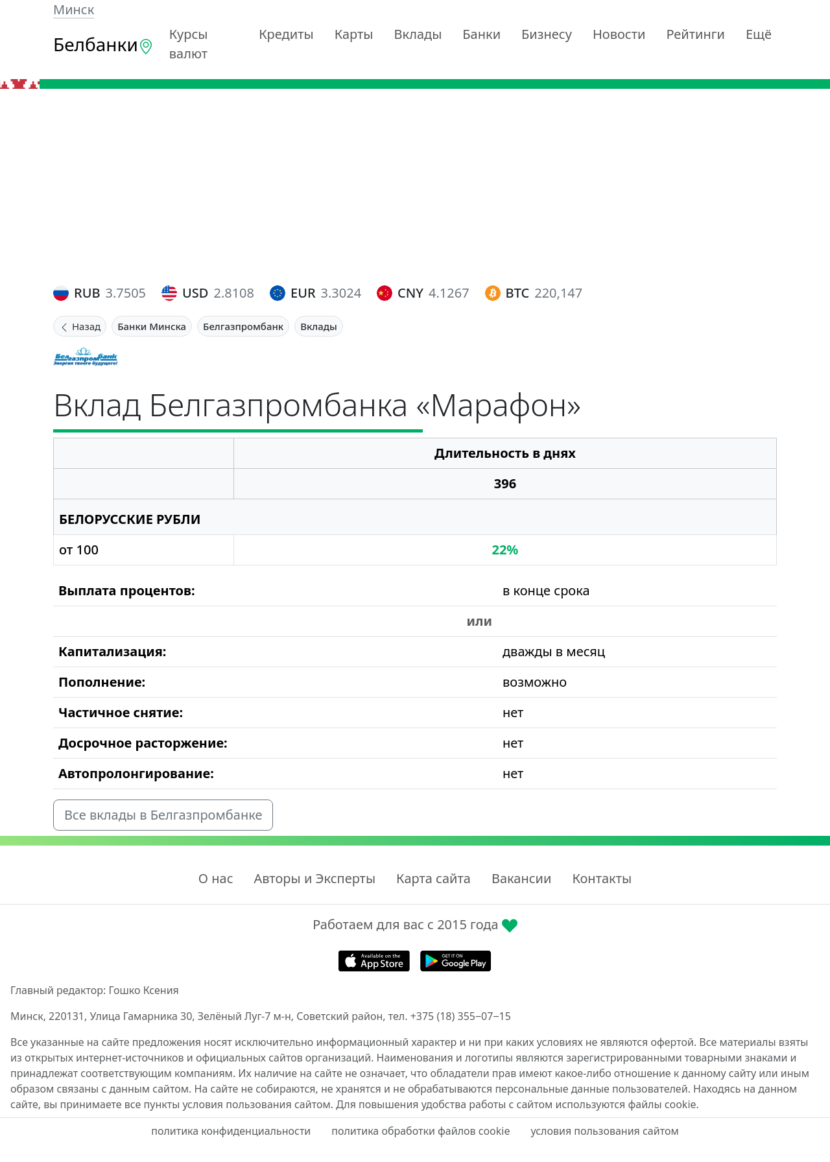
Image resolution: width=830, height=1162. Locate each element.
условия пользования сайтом (604, 1131)
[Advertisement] (415, 186)
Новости (619, 34)
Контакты (602, 878)
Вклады (418, 34)
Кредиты (286, 34)
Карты (354, 34)
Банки (481, 34)
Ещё (759, 34)
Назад (80, 326)
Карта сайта (433, 878)
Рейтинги (695, 34)
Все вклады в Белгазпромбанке (163, 815)
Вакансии (521, 878)
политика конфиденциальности (231, 1131)
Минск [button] (73, 9)
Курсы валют (188, 43)
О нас (215, 878)
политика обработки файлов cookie (420, 1131)
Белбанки (103, 44)
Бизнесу (546, 34)
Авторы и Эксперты (315, 878)
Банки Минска (151, 326)
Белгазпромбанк (243, 326)
